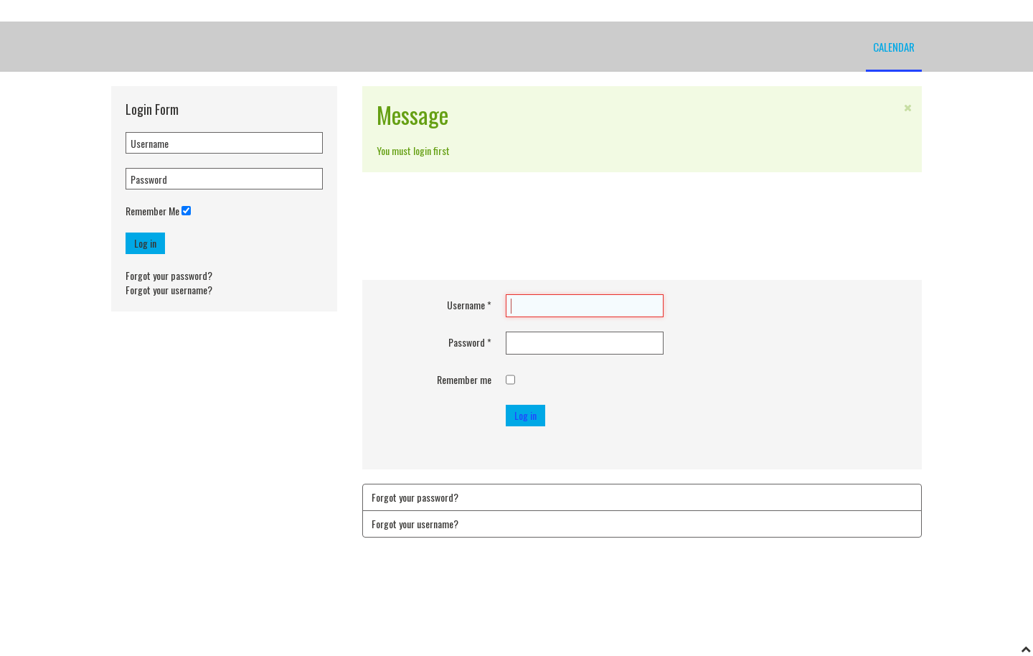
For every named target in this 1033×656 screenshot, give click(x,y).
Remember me (464, 379)
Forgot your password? (169, 275)
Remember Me (152, 211)
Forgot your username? (169, 289)
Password (469, 342)
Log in (145, 242)
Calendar (894, 47)
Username (469, 305)
